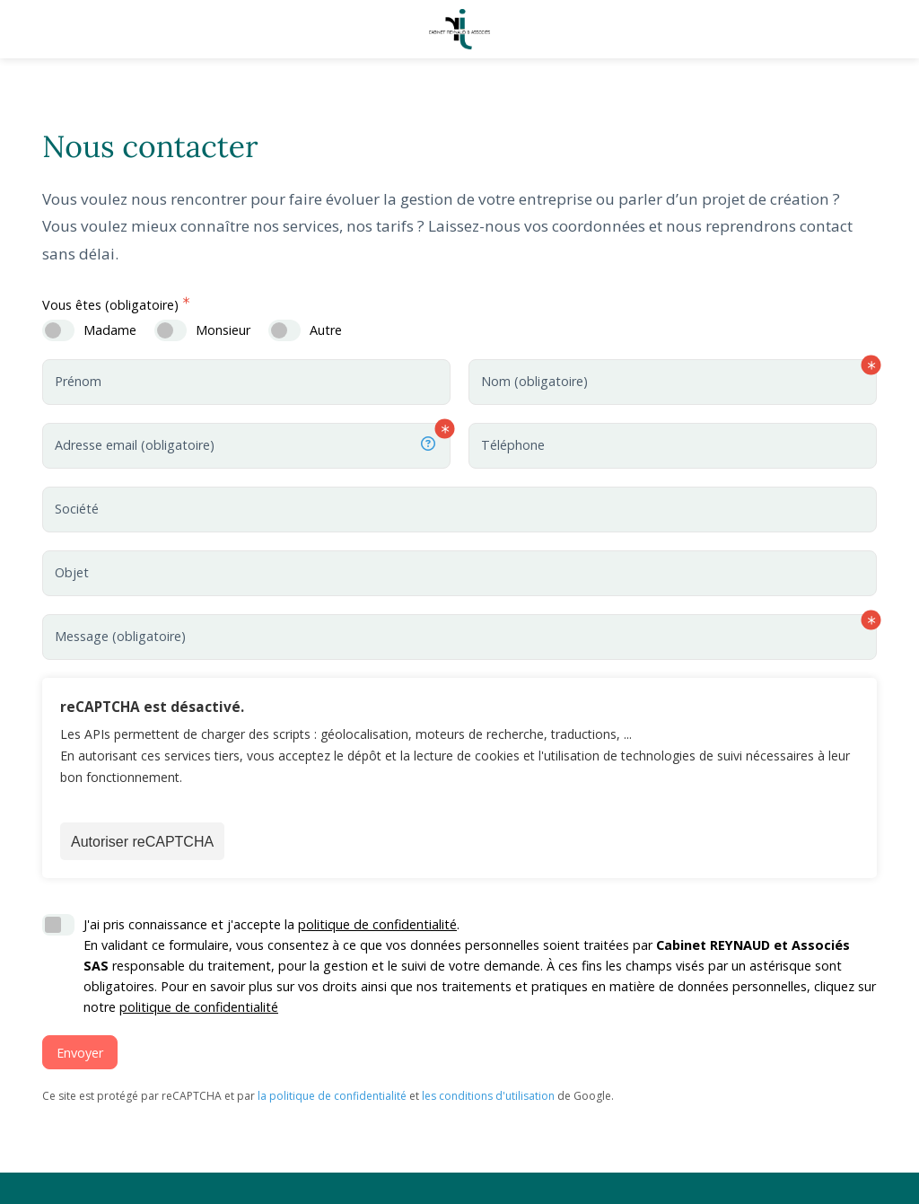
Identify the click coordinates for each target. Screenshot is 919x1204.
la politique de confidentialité (332, 1095)
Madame (109, 329)
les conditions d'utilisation (488, 1095)
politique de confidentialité (377, 924)
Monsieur (223, 329)
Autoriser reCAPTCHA (142, 841)
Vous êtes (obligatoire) (110, 304)
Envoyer (80, 1052)
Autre (326, 329)
